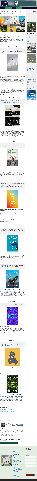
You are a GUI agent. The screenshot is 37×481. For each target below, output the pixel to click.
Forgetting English (6, 267)
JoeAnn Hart (2, 100)
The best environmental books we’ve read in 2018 (7, 416)
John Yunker (28, 41)
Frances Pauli (28, 37)
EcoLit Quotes (29, 71)
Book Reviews (8, 8)
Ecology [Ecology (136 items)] (14, 460)
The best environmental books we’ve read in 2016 (7, 420)
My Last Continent (6, 266)
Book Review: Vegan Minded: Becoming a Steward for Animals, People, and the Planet (11, 435)
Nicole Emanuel (29, 35)
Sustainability (4, 432)
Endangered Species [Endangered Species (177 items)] (17, 461)
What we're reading (13, 432)
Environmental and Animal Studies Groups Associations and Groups (31, 73)
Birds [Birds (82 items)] (21, 452)
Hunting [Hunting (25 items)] (14, 465)
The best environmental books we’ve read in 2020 (7, 413)
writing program (9, 345)
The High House (16, 433)
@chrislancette (8, 187)
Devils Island (19, 267)
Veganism (9, 432)
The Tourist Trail (12, 343)
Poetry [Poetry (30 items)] (17, 469)
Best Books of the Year (15, 430)
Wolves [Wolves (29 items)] (14, 475)
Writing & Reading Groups (30, 88)
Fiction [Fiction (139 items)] (18, 463)
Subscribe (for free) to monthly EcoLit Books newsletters (9, 443)
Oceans (22, 431)
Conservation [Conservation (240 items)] (16, 459)
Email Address (27, 455)
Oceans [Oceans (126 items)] (14, 468)
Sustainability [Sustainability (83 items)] (15, 471)
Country (26, 464)
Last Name (26, 461)
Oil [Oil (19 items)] (16, 468)
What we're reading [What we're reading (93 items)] (18, 474)
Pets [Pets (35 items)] (22, 468)
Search (28, 10)
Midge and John (28, 470)
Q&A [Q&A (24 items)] (22, 469)
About (3, 8)
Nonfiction (19, 431)
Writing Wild (19, 433)
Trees (7, 432)
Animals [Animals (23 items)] (17, 451)
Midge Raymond (29, 38)
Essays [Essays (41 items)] (14, 463)
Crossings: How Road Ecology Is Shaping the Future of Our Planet (10, 396)
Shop (27, 8)
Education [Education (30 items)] (18, 460)
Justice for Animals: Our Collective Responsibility (11, 292)
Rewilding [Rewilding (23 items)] (14, 470)
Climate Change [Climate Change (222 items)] (16, 457)
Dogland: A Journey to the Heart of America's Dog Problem (12, 304)
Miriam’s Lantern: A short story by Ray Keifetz (6, 434)
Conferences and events (30, 68)
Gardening (14, 431)
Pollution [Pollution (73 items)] (19, 469)
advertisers (32, 20)
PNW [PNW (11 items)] (15, 469)
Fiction (9, 431)
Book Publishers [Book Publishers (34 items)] (15, 454)
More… (1, 177)
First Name (26, 458)
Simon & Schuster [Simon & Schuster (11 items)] (17, 470)
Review (1, 259)
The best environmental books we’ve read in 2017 (7, 418)
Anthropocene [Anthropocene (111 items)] (16, 452)
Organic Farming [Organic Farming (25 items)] (19, 468)
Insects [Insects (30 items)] (16, 465)
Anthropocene (11, 430)
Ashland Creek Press (10, 344)
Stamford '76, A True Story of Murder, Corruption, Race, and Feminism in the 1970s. (12, 102)
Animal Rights (7, 430)
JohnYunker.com (19, 426)
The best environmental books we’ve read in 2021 (7, 411)
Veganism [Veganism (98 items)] (18, 472)
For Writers (19, 8)
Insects (17, 431)
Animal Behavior (3, 430)
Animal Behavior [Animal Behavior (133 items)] (16, 450)
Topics (14, 8)
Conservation (4, 431)
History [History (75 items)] (21, 464)
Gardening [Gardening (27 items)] (18, 464)
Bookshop (1, 94)
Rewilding (1, 432)
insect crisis (12, 433)
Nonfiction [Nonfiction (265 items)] (19, 467)
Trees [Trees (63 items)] (20, 471)
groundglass (9, 433)
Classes (24, 8)
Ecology (7, 431)
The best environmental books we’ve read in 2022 (7, 409)
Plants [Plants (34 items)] (14, 469)
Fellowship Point (5, 433)
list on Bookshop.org (20, 40)
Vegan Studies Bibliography (31, 87)
